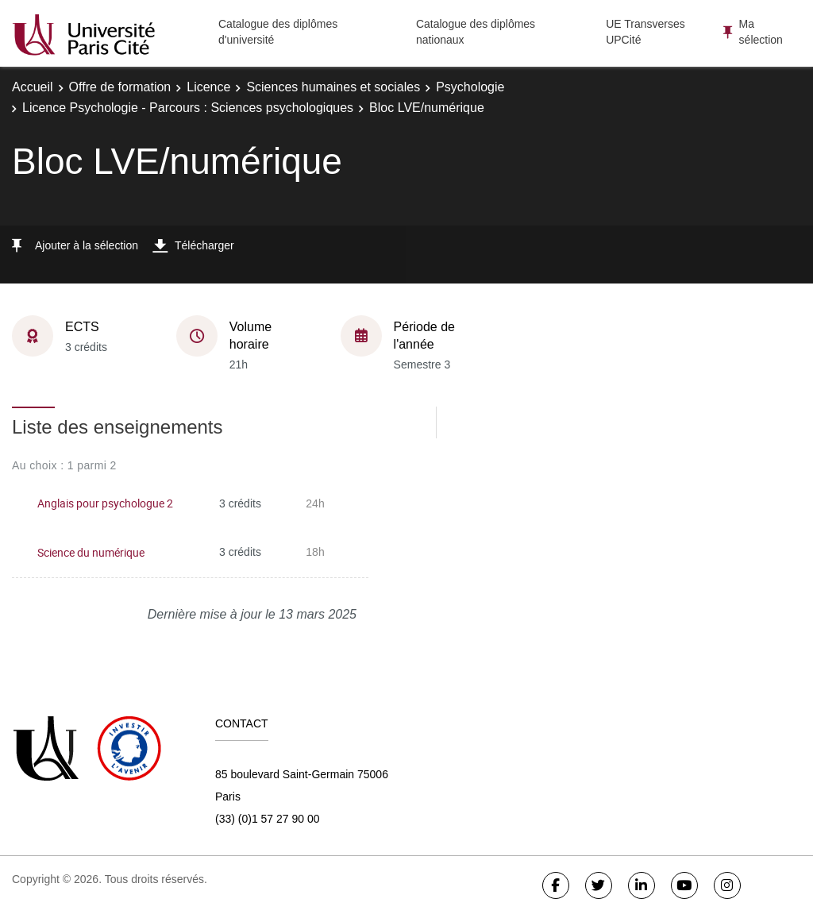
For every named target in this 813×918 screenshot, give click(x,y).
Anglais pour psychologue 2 (105, 503)
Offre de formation (120, 87)
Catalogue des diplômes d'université (277, 31)
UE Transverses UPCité (645, 31)
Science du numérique (90, 552)
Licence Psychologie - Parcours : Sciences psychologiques (187, 107)
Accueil (32, 87)
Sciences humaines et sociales (333, 87)
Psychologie (470, 87)
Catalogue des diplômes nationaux (475, 31)
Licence (208, 87)
